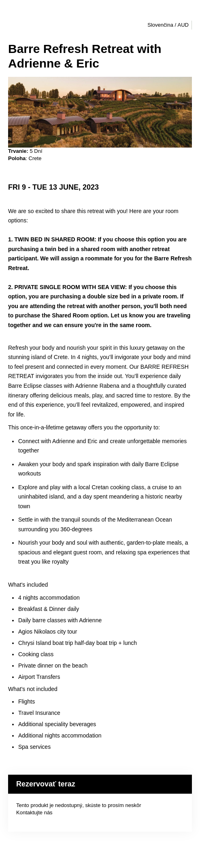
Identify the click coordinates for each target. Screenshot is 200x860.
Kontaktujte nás (34, 812)
